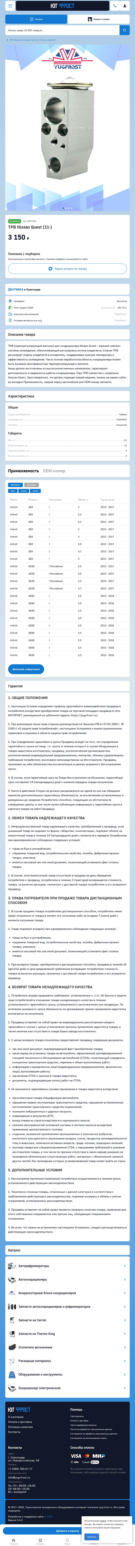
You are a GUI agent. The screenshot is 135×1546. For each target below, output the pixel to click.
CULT (50, 1516)
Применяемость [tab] (23, 470)
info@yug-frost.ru (19, 1477)
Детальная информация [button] (26, 669)
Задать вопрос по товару (67, 268)
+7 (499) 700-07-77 (20, 1469)
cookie (103, 1520)
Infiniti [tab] (15, 484)
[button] (67, 128)
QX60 (35, 491)
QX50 (23, 491)
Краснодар (33, 289)
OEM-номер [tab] (54, 470)
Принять (91, 1537)
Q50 (13, 491)
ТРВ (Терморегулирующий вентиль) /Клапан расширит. (32, 40)
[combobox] (62, 30)
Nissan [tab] (31, 484)
